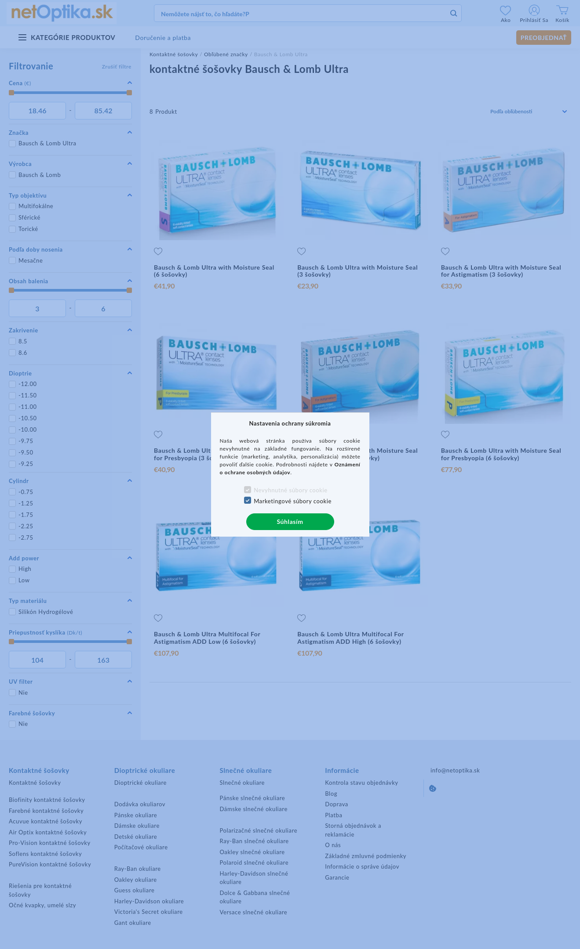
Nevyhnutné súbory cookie (291, 490)
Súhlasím (290, 521)
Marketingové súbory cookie (293, 501)
